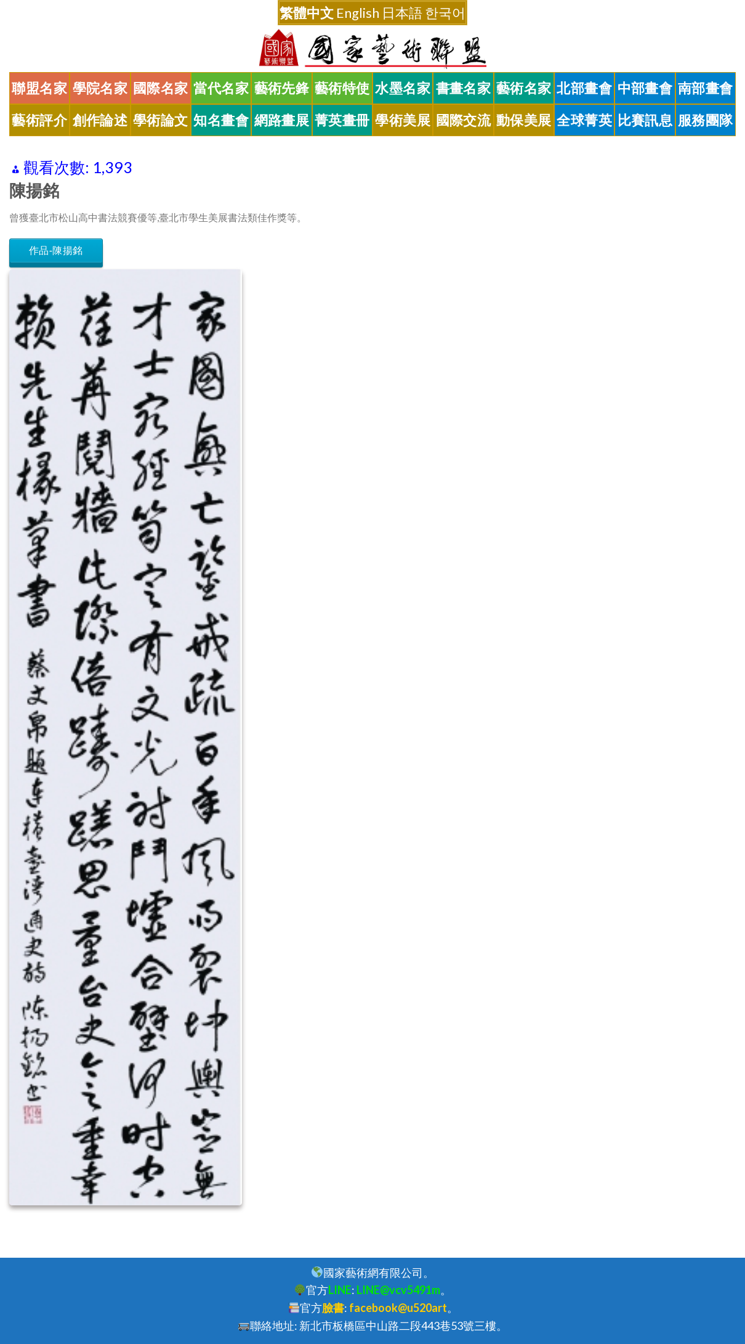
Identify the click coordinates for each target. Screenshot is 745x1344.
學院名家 (100, 88)
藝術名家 (524, 88)
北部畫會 (584, 88)
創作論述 (100, 120)
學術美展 (402, 120)
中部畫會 (645, 88)
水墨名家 (402, 88)
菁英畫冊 (342, 120)
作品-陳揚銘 (56, 250)
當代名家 (221, 88)
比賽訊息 (645, 120)
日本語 (402, 12)
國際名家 (160, 88)
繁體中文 (307, 12)
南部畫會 (705, 88)
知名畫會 (221, 120)
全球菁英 (584, 120)
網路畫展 (282, 120)
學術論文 (160, 120)
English (357, 12)
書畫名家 (463, 88)
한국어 (445, 12)
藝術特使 (342, 88)
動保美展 (524, 120)
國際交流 (463, 120)
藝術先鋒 (282, 88)
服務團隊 (705, 120)
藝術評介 (39, 120)
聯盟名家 (39, 88)
